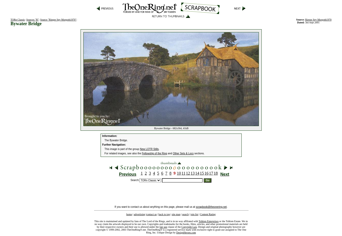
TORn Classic (18, 19)
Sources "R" (32, 19)
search (185, 214)
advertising (139, 214)
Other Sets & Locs (183, 153)
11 (183, 173)
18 (216, 173)
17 (211, 173)
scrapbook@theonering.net (211, 206)
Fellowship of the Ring (154, 153)
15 (202, 173)
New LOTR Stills (149, 149)
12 (188, 173)
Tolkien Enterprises (209, 221)
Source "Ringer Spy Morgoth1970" (58, 19)
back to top (164, 214)
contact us (151, 214)
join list (194, 214)
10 (179, 173)
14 (197, 173)
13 (193, 173)
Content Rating (208, 214)
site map (176, 214)
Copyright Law (189, 226)
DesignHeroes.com (186, 232)
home (129, 214)
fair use (163, 226)
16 (206, 173)
